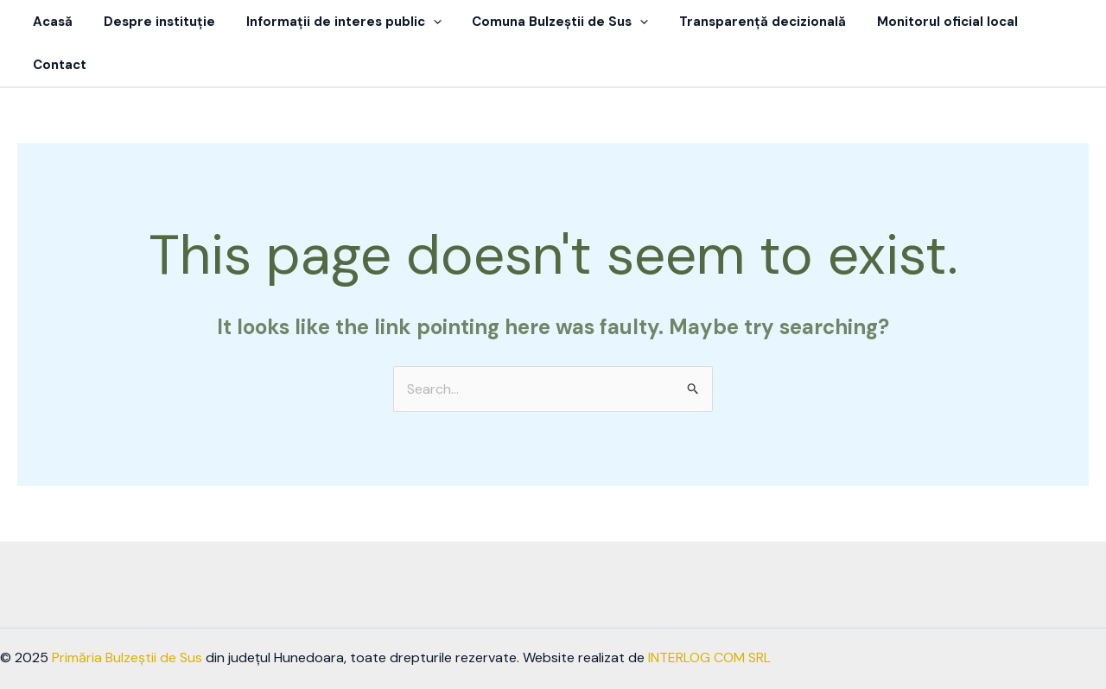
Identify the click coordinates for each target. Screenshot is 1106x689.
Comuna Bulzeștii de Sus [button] (546, 21)
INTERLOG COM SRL (709, 614)
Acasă (53, 21)
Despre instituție (155, 21)
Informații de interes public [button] (334, 21)
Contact (1046, 21)
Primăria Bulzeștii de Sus (127, 614)
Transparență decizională (743, 21)
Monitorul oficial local (923, 21)
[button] (424, 21)
